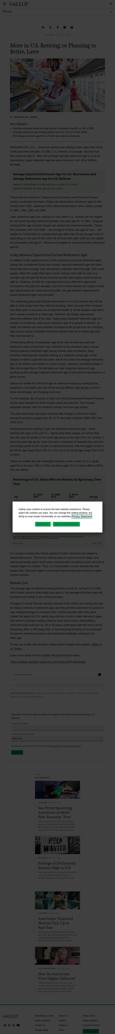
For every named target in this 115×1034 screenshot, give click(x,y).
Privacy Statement (82, 516)
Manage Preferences (66, 524)
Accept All (43, 524)
